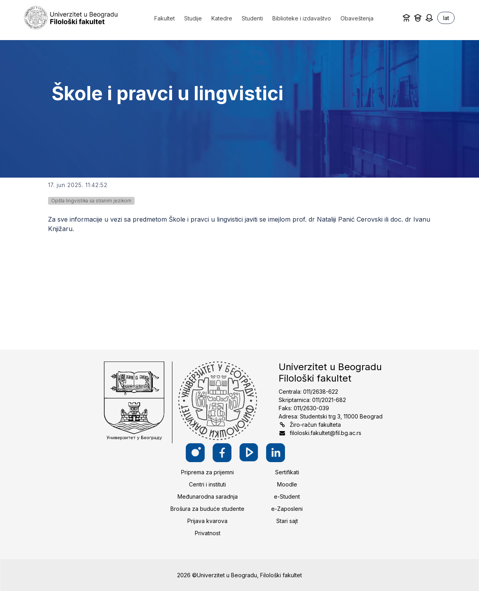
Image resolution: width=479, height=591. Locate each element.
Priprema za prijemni (207, 472)
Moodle (287, 484)
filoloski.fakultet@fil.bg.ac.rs (325, 432)
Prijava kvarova (207, 521)
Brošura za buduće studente (207, 508)
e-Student (287, 496)
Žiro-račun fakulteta (315, 424)
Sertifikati (287, 472)
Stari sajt (287, 521)
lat (446, 18)
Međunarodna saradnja (208, 496)
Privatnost (207, 533)
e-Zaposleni (287, 508)
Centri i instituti (207, 484)
